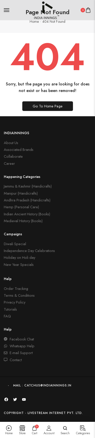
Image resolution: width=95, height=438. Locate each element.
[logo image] (45, 9)
